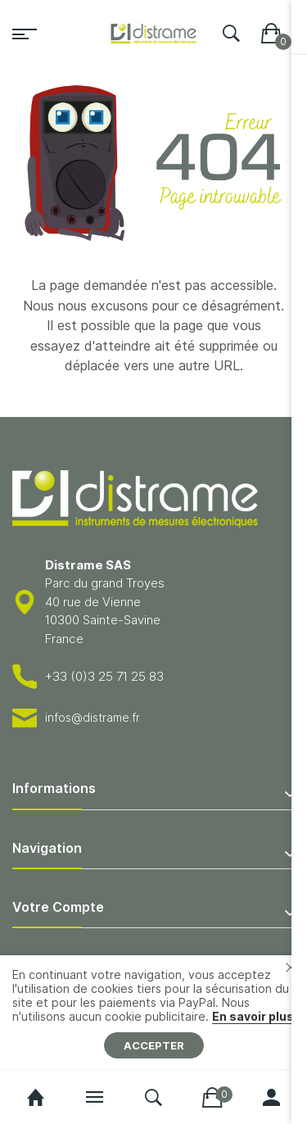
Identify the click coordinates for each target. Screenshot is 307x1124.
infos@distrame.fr (92, 717)
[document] (153, 1013)
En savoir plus (253, 1016)
